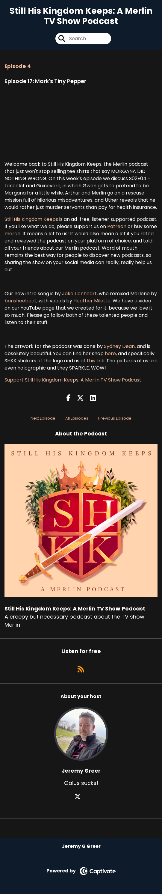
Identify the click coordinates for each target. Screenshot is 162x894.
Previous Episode (114, 418)
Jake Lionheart (79, 293)
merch (12, 233)
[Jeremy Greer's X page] (81, 796)
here (110, 353)
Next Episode (43, 418)
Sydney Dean (119, 346)
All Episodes (76, 418)
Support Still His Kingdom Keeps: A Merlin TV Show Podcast (72, 379)
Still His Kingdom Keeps (31, 219)
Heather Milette (91, 300)
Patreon (116, 226)
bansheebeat (20, 300)
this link (95, 360)
